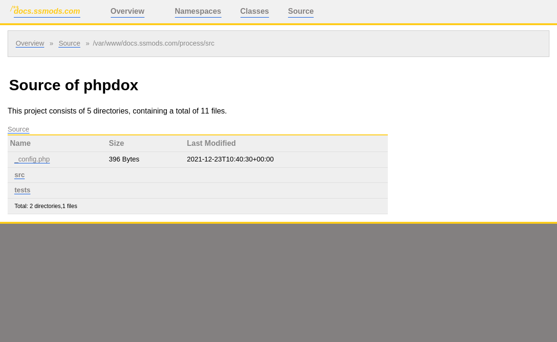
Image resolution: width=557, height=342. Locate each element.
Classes (254, 11)
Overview (127, 11)
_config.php (31, 159)
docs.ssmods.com (47, 11)
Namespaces (198, 11)
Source (301, 11)
